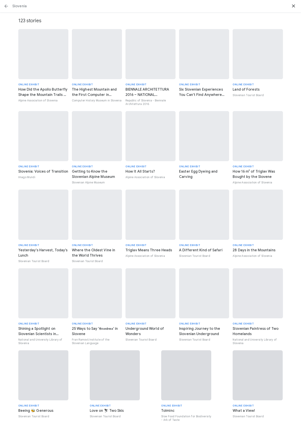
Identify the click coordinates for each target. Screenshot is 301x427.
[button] (6, 6)
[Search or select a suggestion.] (150, 6)
